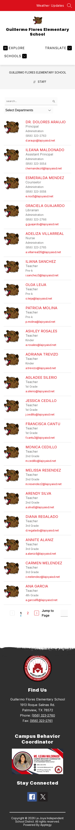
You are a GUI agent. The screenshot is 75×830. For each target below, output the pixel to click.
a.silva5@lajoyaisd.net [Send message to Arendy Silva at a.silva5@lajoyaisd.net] (40, 507)
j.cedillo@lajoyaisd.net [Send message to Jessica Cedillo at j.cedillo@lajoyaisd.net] (40, 414)
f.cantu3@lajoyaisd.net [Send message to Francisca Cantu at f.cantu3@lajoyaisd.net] (40, 437)
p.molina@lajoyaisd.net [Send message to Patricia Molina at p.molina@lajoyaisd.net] (40, 321)
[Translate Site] (58, 48)
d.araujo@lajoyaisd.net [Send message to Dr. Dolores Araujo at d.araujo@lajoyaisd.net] (40, 140)
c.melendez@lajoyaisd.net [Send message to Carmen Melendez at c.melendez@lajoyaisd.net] (43, 576)
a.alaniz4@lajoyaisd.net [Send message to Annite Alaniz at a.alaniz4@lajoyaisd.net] (41, 553)
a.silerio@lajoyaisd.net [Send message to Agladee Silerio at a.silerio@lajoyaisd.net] (40, 391)
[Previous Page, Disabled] (12, 613)
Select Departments (19, 110)
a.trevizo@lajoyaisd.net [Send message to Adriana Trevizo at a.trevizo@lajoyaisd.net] (41, 368)
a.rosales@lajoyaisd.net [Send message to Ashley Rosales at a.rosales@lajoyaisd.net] (41, 345)
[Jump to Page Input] (64, 613)
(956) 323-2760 (43, 715)
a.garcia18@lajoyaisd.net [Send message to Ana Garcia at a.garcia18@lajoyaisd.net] (41, 600)
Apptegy (46, 824)
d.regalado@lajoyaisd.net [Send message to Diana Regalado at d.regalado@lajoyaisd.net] (42, 530)
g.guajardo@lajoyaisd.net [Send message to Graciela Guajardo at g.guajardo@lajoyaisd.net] (42, 224)
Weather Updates (50, 5)
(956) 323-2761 (41, 721)
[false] (31, 101)
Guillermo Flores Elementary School (37, 72)
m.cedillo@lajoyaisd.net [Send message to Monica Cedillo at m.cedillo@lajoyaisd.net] (41, 460)
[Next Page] (36, 613)
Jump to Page (48, 613)
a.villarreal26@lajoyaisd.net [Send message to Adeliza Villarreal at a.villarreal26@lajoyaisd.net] (43, 252)
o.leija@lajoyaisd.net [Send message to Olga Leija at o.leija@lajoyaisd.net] (39, 298)
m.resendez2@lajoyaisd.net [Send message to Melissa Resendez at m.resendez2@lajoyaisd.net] (44, 484)
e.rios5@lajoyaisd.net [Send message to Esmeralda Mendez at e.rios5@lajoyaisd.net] (39, 196)
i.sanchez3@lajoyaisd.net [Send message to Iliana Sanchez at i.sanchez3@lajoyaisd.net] (42, 275)
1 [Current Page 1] (20, 613)
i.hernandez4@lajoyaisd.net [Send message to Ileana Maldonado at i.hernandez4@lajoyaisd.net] (44, 168)
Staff (42, 81)
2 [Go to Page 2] (28, 613)
